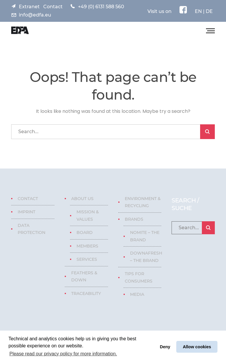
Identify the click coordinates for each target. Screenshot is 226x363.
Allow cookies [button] (197, 346)
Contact (53, 6)
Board (85, 232)
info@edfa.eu (35, 15)
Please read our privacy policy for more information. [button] (63, 353)
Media (137, 294)
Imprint (26, 211)
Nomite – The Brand (144, 236)
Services (87, 259)
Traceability (86, 293)
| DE (207, 11)
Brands (134, 219)
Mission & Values (88, 215)
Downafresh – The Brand (146, 256)
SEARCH (207, 131)
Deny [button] (165, 346)
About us (82, 198)
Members (87, 246)
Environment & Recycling (143, 202)
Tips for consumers (138, 277)
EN (198, 11)
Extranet (29, 6)
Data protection (31, 229)
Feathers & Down (84, 276)
